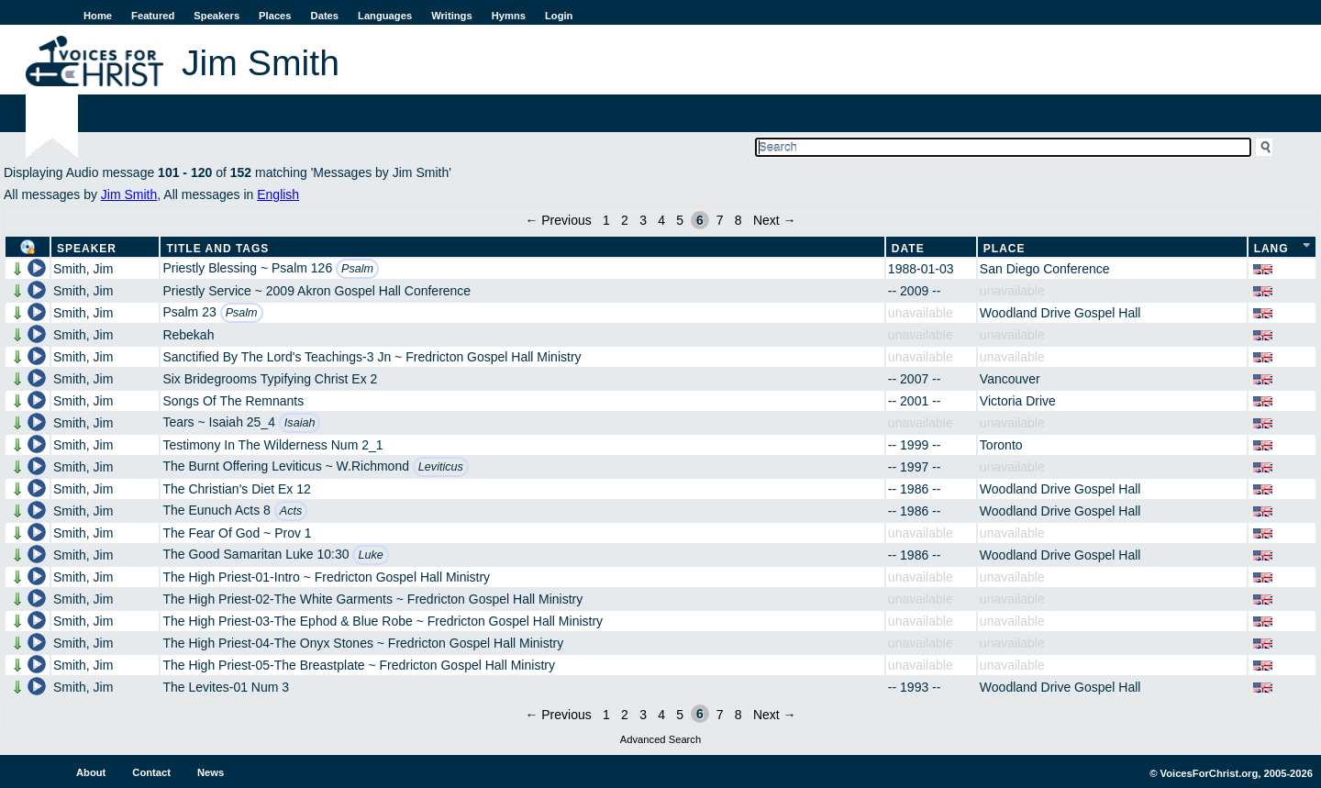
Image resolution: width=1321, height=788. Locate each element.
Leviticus (440, 467)
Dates (325, 15)
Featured (152, 15)
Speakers (216, 15)
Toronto (1001, 445)
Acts (291, 511)
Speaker (87, 248)
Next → (774, 220)
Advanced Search (660, 739)
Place (1004, 248)
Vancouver (1010, 379)
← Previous (558, 220)
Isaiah (300, 422)
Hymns (509, 15)
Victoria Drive (1018, 401)
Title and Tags (217, 248)
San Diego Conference (1045, 268)
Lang (1271, 248)
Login (558, 15)
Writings (451, 15)
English (278, 194)
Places (275, 15)
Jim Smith (129, 194)
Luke (370, 555)
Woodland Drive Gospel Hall (1060, 312)
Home (97, 15)
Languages (385, 15)
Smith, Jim (83, 268)
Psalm (357, 268)
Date (908, 248)
